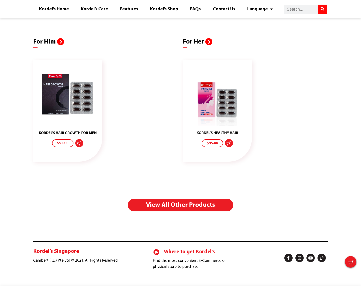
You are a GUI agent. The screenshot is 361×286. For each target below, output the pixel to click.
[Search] (322, 9)
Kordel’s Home (54, 9)
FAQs (195, 9)
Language (260, 9)
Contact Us (224, 9)
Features (129, 9)
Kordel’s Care (94, 9)
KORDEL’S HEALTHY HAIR (217, 133)
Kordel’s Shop (164, 9)
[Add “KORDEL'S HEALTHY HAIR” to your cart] (229, 143)
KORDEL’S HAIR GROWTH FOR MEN (68, 133)
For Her (194, 42)
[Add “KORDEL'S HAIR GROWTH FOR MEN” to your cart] (79, 143)
